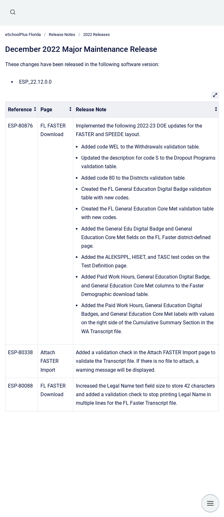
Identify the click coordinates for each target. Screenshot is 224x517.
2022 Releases (96, 34)
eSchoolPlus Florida (23, 34)
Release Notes (62, 34)
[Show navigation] (210, 503)
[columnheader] (21, 109)
